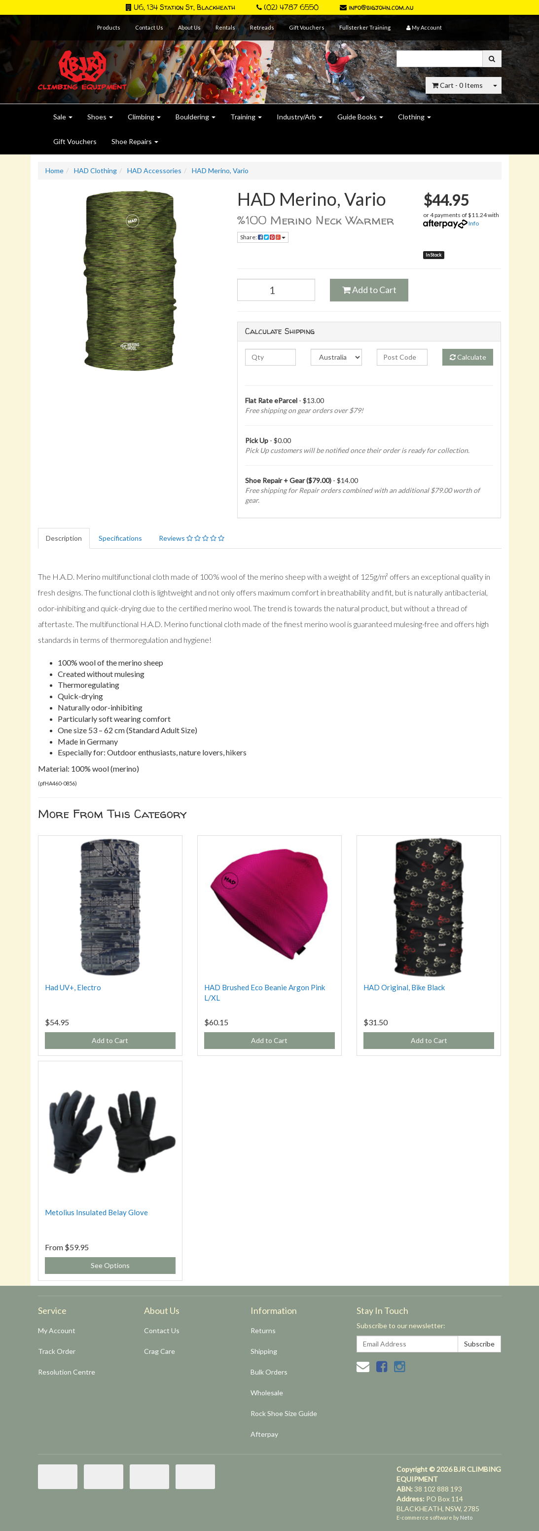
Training (246, 116)
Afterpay (264, 1434)
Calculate (468, 357)
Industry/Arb (300, 116)
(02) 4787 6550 (287, 7)
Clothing (414, 116)
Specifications (120, 538)
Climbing (144, 116)
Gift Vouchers (306, 27)
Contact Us (149, 27)
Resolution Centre (66, 1372)
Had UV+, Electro (73, 987)
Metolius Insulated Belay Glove (96, 1212)
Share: (263, 237)
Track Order (56, 1351)
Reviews (191, 538)
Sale (62, 116)
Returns (263, 1330)
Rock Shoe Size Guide (284, 1413)
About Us (189, 27)
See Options (110, 1265)
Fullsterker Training (365, 27)
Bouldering (196, 116)
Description (64, 538)
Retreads (262, 27)
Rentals (225, 27)
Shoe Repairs (134, 141)
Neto (466, 1517)
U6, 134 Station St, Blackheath (180, 7)
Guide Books (360, 116)
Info (473, 223)
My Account (56, 1330)
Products (108, 27)
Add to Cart (369, 289)
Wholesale (267, 1392)
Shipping (264, 1351)
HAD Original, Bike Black (404, 987)
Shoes (100, 116)
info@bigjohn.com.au (376, 7)
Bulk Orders (269, 1372)
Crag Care (159, 1351)
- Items (457, 85)
